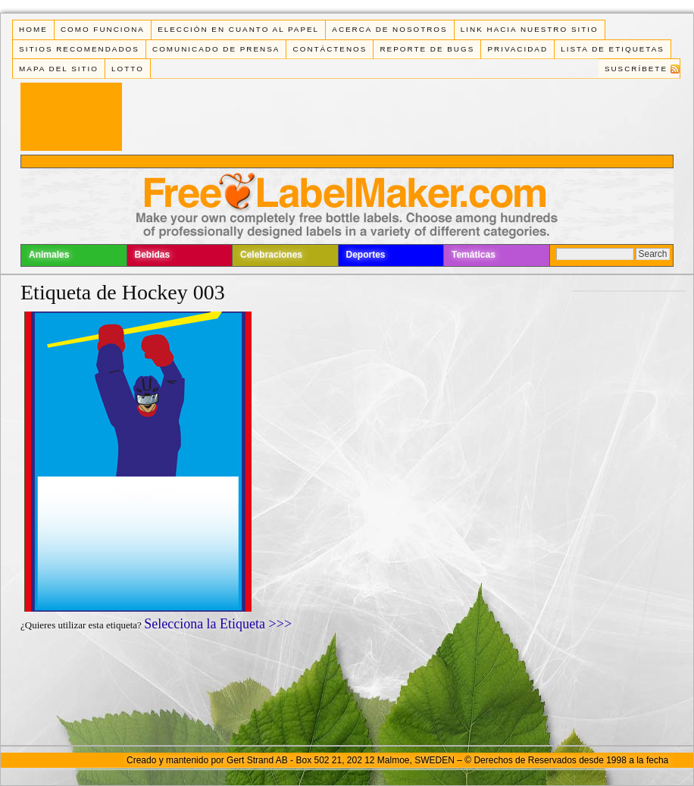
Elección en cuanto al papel (238, 29)
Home (33, 29)
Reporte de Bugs (427, 49)
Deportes (366, 254)
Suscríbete (636, 68)
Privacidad (517, 49)
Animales (49, 254)
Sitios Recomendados (79, 49)
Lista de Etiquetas (612, 49)
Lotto (127, 68)
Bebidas (152, 254)
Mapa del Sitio (58, 68)
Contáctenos (330, 49)
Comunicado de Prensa (216, 49)
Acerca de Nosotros (389, 29)
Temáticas (473, 254)
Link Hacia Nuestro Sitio (530, 29)
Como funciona (103, 29)
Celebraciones (271, 254)
